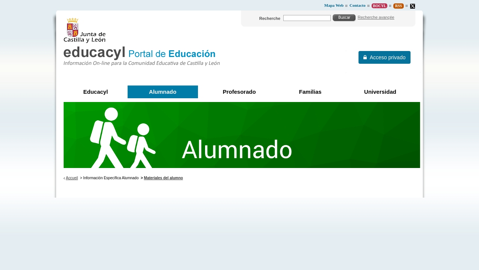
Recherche (269, 18)
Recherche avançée (376, 17)
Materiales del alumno (163, 178)
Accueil (72, 178)
